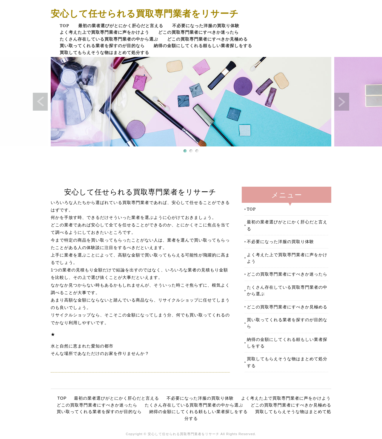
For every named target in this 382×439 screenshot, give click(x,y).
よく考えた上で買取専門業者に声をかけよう (104, 32)
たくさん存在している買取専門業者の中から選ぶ (109, 39)
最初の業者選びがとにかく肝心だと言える (120, 25)
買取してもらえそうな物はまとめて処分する (104, 52)
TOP (64, 25)
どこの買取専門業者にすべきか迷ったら (198, 32)
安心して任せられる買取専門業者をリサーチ (145, 13)
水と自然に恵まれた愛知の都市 (82, 346)
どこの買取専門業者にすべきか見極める (207, 39)
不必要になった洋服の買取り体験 (205, 25)
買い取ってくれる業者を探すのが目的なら (102, 45)
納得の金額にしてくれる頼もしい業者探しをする (203, 45)
